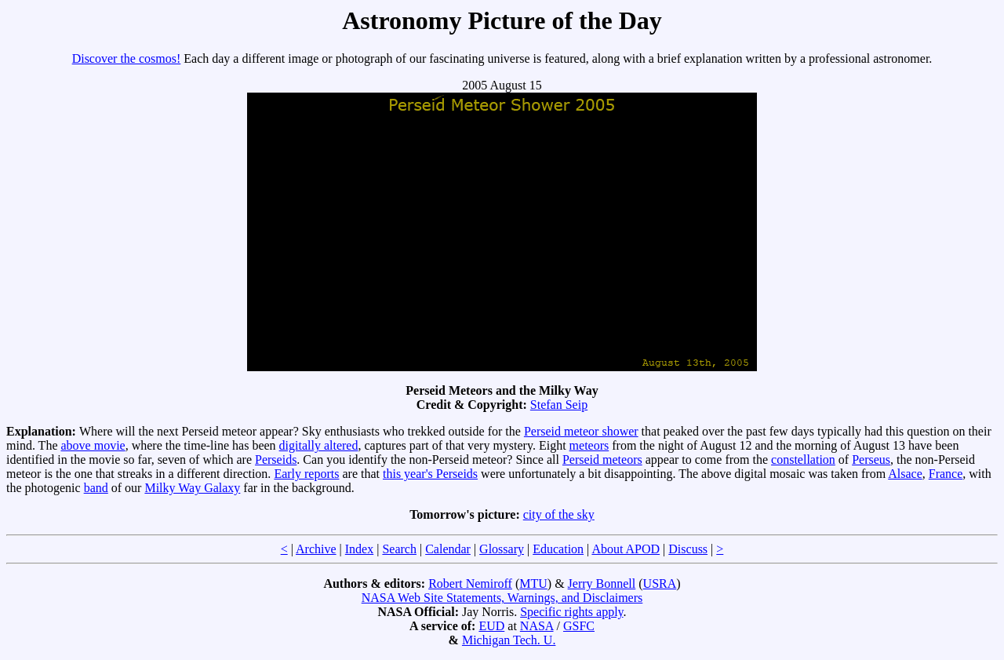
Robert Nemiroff (470, 583)
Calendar (448, 549)
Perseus (871, 459)
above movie (92, 445)
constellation (803, 459)
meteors (589, 445)
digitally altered (318, 445)
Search (399, 549)
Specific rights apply (571, 611)
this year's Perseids (430, 473)
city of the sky (559, 514)
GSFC (579, 626)
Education (558, 549)
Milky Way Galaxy (192, 487)
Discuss (688, 549)
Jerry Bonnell (602, 583)
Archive (316, 549)
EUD (491, 626)
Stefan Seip (558, 404)
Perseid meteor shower (581, 431)
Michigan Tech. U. (508, 640)
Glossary (501, 549)
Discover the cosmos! (126, 58)
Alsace (905, 473)
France (946, 473)
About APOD (625, 549)
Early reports (306, 473)
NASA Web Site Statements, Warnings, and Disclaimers (502, 597)
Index (359, 549)
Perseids (275, 459)
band (96, 487)
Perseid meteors (602, 459)
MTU (533, 583)
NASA (537, 626)
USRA (660, 583)
